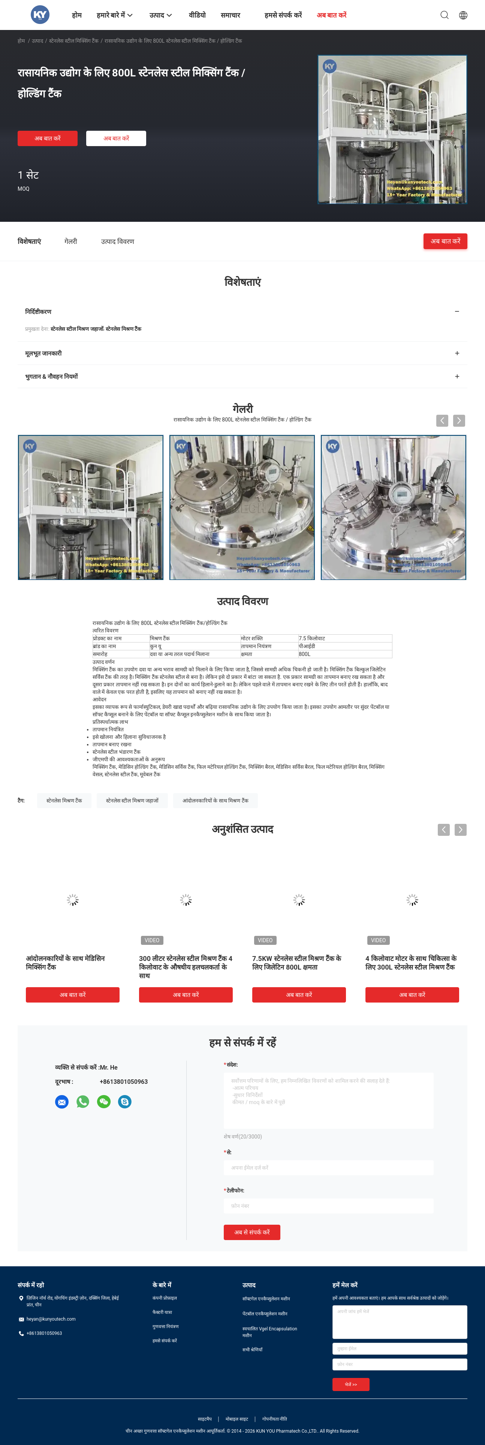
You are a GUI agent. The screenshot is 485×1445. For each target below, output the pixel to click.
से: (229, 1152)
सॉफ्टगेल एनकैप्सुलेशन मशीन (266, 1299)
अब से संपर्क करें (252, 1232)
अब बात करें (47, 138)
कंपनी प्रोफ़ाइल (165, 1298)
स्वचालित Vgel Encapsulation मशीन (269, 1332)
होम (21, 41)
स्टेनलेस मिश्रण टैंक (64, 801)
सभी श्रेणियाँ (252, 1349)
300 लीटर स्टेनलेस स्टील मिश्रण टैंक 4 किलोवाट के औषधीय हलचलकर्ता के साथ (185, 967)
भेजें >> (351, 1384)
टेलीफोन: (235, 1191)
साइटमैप (205, 1419)
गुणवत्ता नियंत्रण (166, 1326)
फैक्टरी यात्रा (162, 1312)
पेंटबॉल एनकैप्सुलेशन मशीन (264, 1313)
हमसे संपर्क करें (165, 1340)
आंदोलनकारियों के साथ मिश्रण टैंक (215, 801)
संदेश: (232, 1065)
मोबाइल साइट (237, 1419)
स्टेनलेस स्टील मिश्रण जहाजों (132, 801)
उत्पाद (37, 41)
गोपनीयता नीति (274, 1419)
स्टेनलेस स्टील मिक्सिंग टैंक (74, 41)
